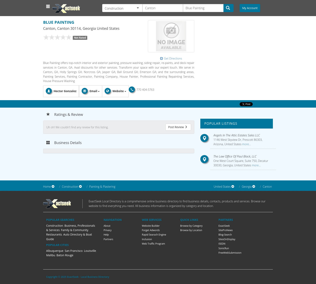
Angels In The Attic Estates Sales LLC (236, 135)
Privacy (108, 230)
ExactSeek (224, 225)
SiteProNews (225, 230)
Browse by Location (191, 230)
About (107, 225)
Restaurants (54, 234)
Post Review (177, 127)
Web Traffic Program (153, 243)
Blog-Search (225, 234)
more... (246, 144)
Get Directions (171, 58)
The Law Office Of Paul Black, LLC (235, 156)
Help (106, 234)
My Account (250, 8)
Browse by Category (191, 225)
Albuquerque (54, 251)
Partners (108, 239)
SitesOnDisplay (226, 239)
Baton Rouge (64, 255)
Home (47, 186)
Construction (54, 225)
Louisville (90, 251)
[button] (48, 6)
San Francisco (74, 251)
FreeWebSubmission (229, 252)
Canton (267, 186)
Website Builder (151, 225)
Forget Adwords (151, 230)
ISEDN (221, 243)
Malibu (50, 255)
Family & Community (74, 230)
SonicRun (223, 248)
